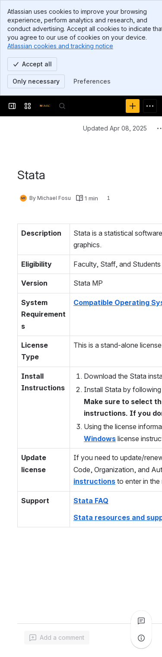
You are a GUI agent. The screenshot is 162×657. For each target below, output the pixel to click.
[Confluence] (45, 106)
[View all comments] (141, 621)
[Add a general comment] (56, 638)
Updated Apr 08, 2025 (115, 128)
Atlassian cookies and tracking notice (60, 46)
